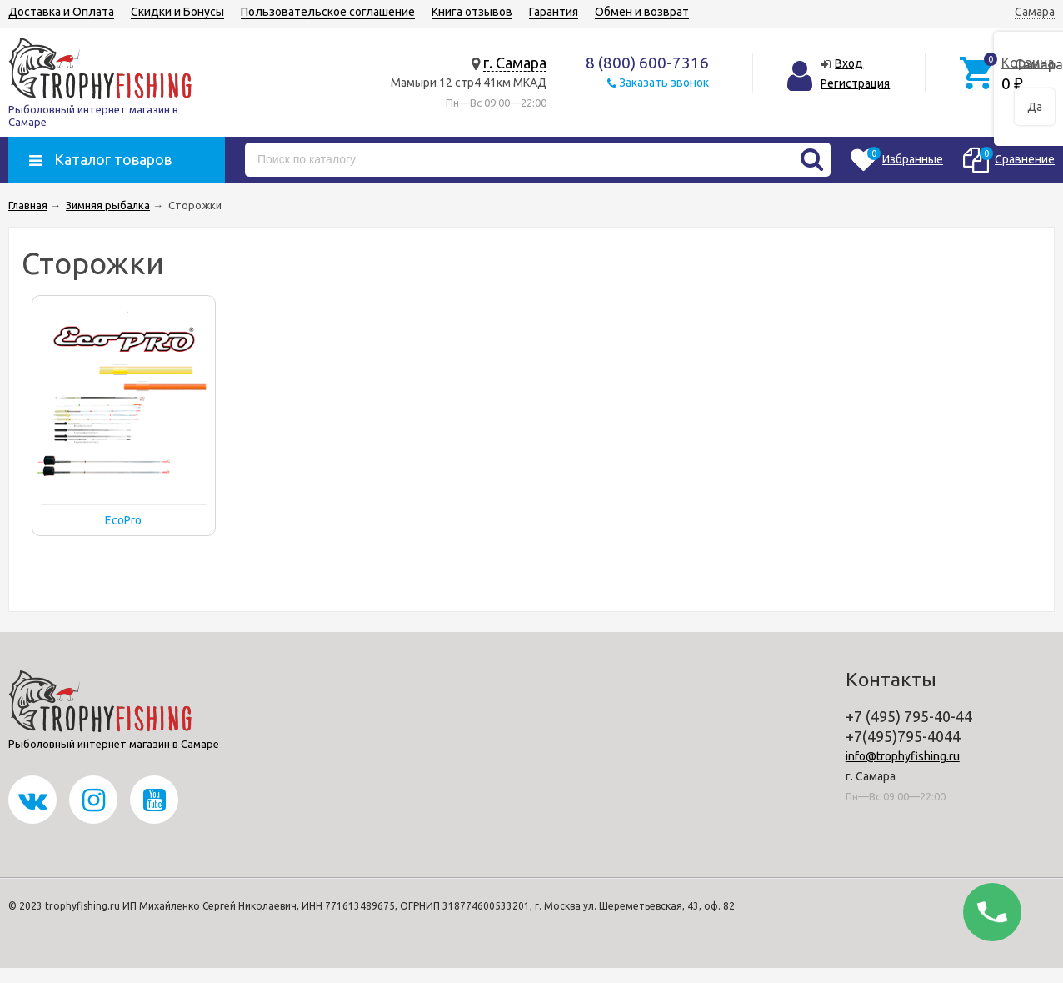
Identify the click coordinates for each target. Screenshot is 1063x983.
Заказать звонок (664, 82)
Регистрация (855, 83)
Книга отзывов (472, 11)
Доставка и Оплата (61, 11)
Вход (849, 63)
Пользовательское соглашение (328, 11)
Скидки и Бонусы (177, 11)
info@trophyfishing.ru (903, 756)
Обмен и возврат (642, 11)
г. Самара (514, 62)
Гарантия (553, 11)
